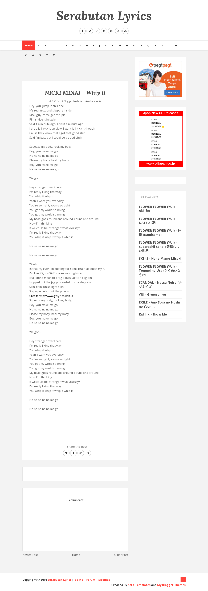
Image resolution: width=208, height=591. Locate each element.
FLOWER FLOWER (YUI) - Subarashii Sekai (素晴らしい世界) (159, 246)
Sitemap (104, 580)
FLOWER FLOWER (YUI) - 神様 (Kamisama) (160, 232)
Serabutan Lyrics (104, 15)
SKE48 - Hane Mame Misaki (160, 258)
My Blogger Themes (171, 585)
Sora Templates (139, 585)
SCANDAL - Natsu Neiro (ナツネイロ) (160, 284)
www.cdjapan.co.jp (160, 163)
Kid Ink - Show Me (153, 314)
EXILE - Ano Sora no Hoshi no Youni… (159, 304)
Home (29, 45)
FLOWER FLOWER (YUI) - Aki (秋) (158, 209)
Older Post (121, 555)
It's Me (78, 580)
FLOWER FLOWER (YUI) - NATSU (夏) (158, 221)
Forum (90, 580)
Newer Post (30, 555)
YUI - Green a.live (152, 294)
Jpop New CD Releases (160, 113)
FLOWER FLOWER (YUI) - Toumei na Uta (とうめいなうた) (159, 270)
